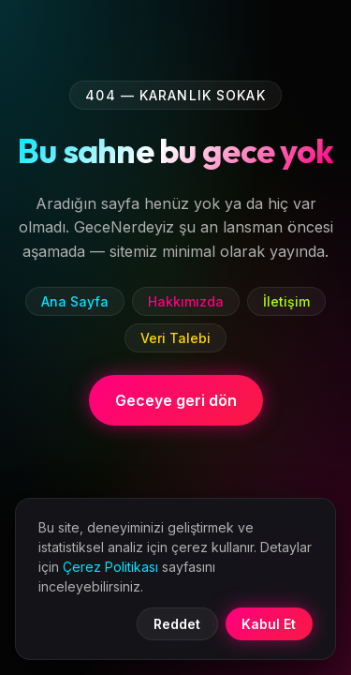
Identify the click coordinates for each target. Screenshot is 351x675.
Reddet (177, 624)
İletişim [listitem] (286, 301)
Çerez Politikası (110, 567)
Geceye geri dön (176, 400)
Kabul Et (268, 624)
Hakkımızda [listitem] (186, 301)
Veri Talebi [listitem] (175, 338)
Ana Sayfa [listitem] (75, 301)
